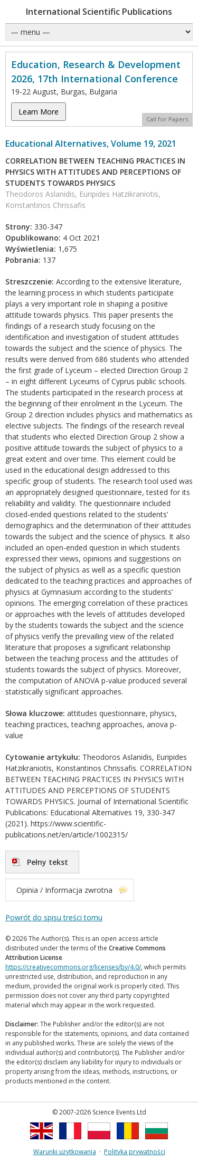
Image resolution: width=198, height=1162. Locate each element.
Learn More (38, 112)
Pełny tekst (47, 862)
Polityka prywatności (134, 1151)
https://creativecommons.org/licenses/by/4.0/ (73, 967)
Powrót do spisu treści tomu (53, 917)
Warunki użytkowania (64, 1151)
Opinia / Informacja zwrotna (64, 890)
